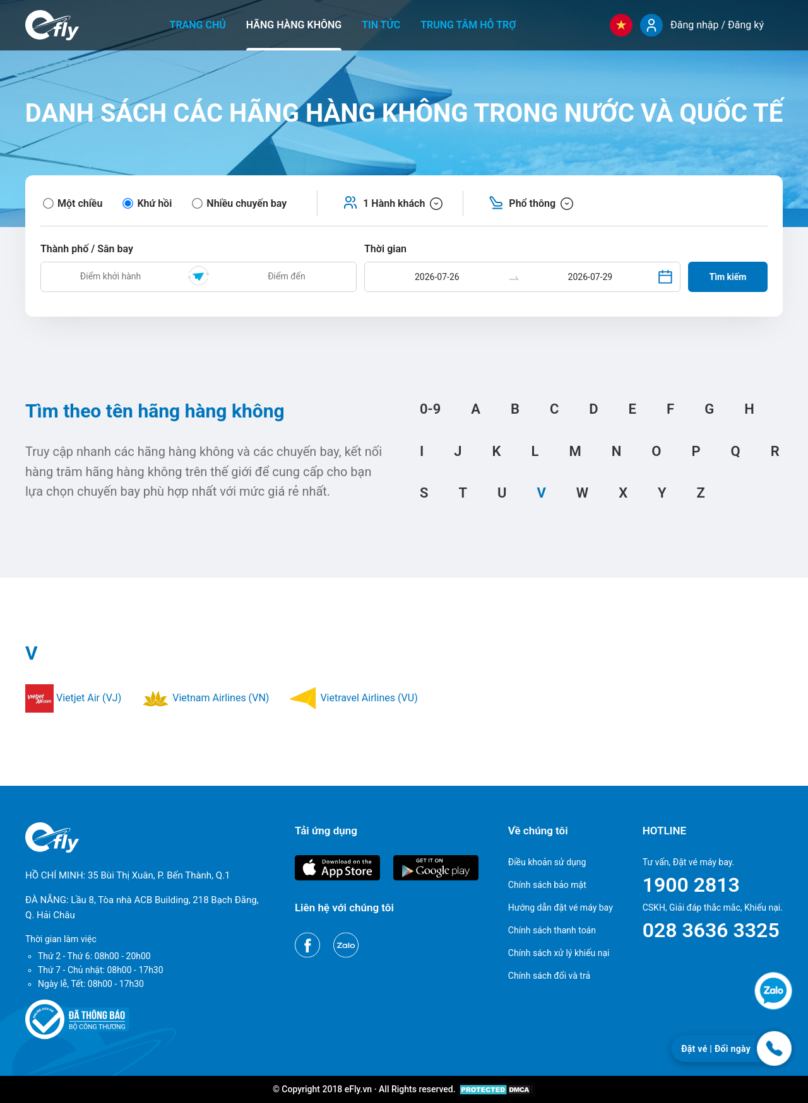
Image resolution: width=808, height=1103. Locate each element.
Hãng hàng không (294, 25)
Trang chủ (198, 25)
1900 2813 (691, 885)
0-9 (430, 409)
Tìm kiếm (728, 277)
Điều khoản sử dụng (547, 862)
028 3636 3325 (711, 930)
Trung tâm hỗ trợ (468, 25)
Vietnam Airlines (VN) (205, 698)
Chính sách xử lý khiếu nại (559, 953)
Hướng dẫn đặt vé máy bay (560, 907)
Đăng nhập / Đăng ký (717, 25)
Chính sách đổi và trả (549, 976)
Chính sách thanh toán (552, 930)
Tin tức (381, 25)
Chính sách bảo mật (547, 885)
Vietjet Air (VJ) (73, 698)
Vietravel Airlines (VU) (353, 698)
